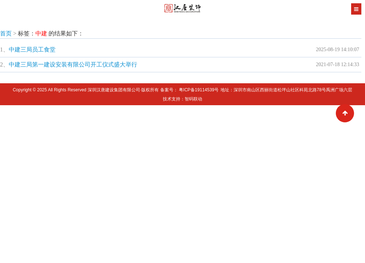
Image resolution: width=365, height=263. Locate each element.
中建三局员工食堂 (32, 49)
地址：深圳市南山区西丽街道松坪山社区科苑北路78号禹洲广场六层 (286, 89)
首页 (6, 33)
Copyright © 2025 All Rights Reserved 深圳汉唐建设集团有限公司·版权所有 (86, 89)
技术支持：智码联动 (182, 99)
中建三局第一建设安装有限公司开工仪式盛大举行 (73, 64)
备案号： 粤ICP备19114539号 (189, 89)
